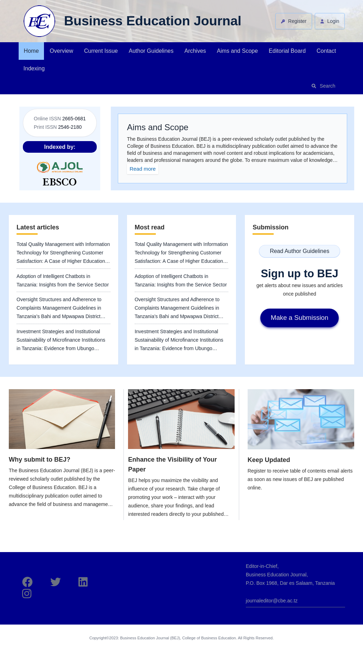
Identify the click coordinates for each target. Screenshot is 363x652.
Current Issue (101, 51)
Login (332, 21)
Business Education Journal (152, 20)
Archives (195, 51)
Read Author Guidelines (299, 251)
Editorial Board (287, 51)
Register (296, 21)
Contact (326, 51)
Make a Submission (300, 317)
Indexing (34, 68)
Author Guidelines (151, 51)
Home (31, 51)
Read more (142, 169)
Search (327, 86)
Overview (61, 51)
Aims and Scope (237, 51)
